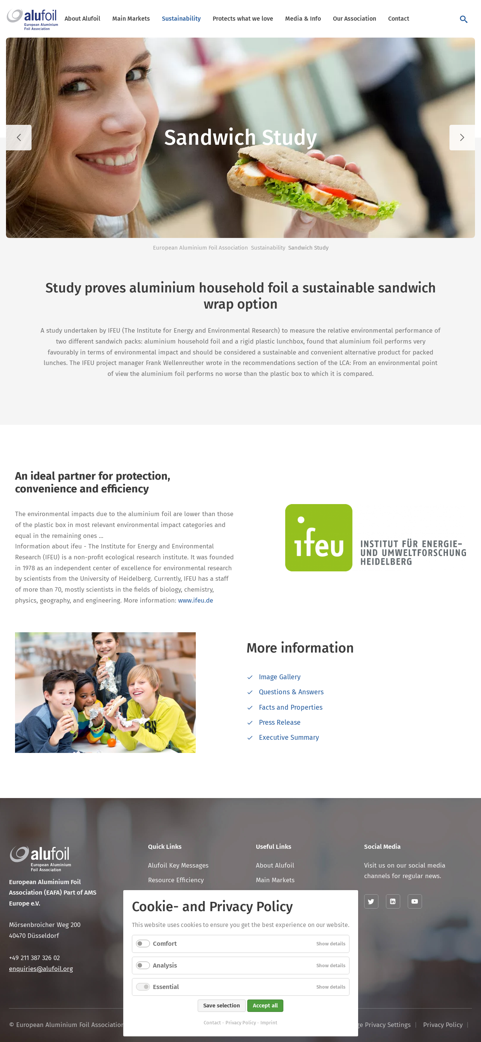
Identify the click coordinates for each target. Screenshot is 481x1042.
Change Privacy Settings (376, 1025)
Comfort (165, 944)
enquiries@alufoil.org (41, 969)
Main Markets (131, 18)
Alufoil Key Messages (178, 865)
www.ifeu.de (195, 600)
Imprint (268, 1022)
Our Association (354, 18)
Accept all (265, 1005)
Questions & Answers (291, 692)
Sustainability (181, 18)
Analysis (165, 965)
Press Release (280, 722)
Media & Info (303, 18)
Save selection (221, 1005)
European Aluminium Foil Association (200, 247)
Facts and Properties (290, 707)
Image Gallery (280, 677)
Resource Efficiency (176, 880)
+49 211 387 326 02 (34, 958)
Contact (398, 18)
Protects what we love (243, 18)
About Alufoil (82, 18)
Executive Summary (289, 737)
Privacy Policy (240, 1022)
